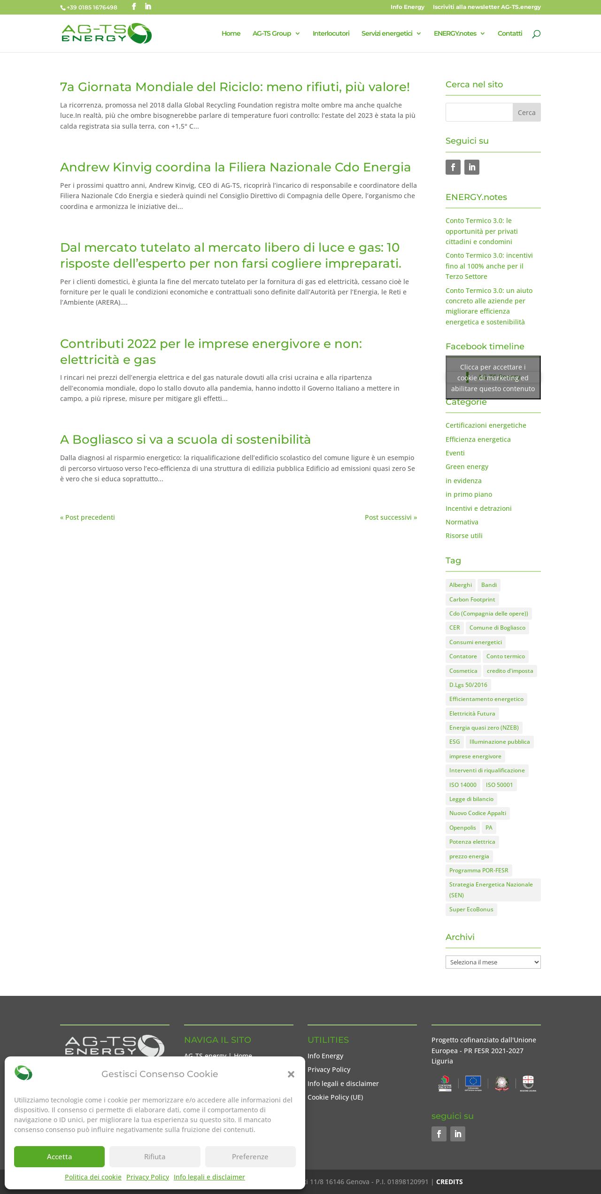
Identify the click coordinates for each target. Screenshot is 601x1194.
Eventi (455, 452)
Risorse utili (464, 535)
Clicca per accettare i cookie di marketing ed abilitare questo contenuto (493, 377)
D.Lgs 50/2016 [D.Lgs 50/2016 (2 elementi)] (468, 685)
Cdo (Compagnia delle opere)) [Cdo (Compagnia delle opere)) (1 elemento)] (488, 613)
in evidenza (464, 480)
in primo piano (469, 494)
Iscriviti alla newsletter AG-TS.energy (487, 7)
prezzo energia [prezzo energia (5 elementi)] (469, 856)
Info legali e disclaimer (209, 1176)
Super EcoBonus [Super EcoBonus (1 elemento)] (471, 909)
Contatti (510, 34)
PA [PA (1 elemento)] (489, 828)
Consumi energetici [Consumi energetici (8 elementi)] (475, 642)
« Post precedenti (87, 517)
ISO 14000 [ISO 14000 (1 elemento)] (463, 785)
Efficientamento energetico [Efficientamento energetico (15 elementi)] (486, 699)
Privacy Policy (147, 1176)
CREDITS (449, 1181)
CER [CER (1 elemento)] (454, 628)
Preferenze (250, 1156)
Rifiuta (155, 1156)
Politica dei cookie (93, 1176)
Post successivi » (391, 517)
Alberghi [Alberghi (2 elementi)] (460, 585)
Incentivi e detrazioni (479, 508)
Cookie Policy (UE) (335, 1097)
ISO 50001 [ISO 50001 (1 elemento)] (499, 785)
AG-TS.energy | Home (218, 1055)
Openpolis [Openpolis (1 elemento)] (462, 828)
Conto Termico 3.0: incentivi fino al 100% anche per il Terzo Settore (489, 266)
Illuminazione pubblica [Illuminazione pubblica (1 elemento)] (500, 742)
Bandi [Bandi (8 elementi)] (489, 585)
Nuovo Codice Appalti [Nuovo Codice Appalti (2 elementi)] (477, 813)
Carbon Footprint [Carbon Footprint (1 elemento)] (472, 599)
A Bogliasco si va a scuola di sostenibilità (185, 439)
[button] (291, 1074)
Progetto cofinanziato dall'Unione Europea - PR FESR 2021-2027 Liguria (483, 1050)
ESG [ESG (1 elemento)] (454, 742)
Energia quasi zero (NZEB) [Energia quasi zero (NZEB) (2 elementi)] (484, 728)
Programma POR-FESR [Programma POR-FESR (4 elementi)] (479, 870)
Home (231, 34)
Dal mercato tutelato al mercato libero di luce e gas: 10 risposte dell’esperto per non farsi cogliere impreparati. (230, 255)
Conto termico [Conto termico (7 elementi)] (505, 656)
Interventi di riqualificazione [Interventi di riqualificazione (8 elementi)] (487, 770)
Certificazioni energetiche (486, 425)
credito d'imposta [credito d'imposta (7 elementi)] (510, 671)
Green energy (467, 466)
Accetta (59, 1156)
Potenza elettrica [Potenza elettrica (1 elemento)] (472, 842)
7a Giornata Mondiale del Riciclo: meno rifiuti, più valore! (235, 86)
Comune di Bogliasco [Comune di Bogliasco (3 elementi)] (497, 628)
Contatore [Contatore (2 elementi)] (463, 656)
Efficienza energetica (478, 439)
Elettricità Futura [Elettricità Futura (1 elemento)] (472, 713)
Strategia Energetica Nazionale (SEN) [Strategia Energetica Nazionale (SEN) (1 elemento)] (491, 889)
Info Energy (407, 7)
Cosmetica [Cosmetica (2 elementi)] (463, 671)
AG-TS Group (272, 34)
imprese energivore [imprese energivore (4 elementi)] (475, 756)
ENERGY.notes (455, 34)
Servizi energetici (387, 34)
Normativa (462, 521)
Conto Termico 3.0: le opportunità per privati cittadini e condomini (482, 231)
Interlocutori (331, 34)
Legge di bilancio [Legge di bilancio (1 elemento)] (471, 799)
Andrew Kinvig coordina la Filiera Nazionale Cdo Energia (235, 167)
